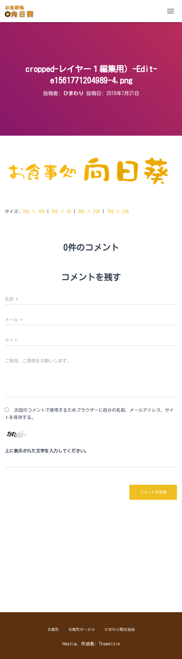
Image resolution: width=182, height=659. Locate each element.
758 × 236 (118, 211)
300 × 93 (61, 211)
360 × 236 (89, 211)
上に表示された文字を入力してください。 (47, 451)
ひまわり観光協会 (119, 629)
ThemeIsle (109, 644)
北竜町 (53, 629)
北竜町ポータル (81, 629)
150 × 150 (33, 211)
